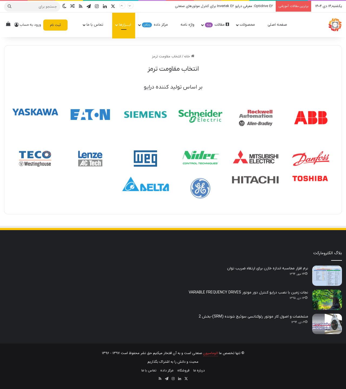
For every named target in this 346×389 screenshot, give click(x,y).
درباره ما (199, 370)
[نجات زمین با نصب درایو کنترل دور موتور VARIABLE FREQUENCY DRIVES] (327, 300)
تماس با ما (97, 24)
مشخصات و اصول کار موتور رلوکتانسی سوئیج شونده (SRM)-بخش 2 (253, 316)
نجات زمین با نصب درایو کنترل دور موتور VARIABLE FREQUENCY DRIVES (248, 292)
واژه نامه (187, 24)
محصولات (250, 24)
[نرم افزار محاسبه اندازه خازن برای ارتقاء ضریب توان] (327, 276)
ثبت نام (55, 25)
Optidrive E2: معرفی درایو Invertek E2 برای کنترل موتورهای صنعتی (224, 6)
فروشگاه (183, 370)
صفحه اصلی (280, 24)
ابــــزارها (125, 24)
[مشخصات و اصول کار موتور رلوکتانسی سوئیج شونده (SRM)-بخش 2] (327, 324)
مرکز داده (157, 24)
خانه (189, 56)
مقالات (217, 24)
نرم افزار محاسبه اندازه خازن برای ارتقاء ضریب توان (267, 268)
